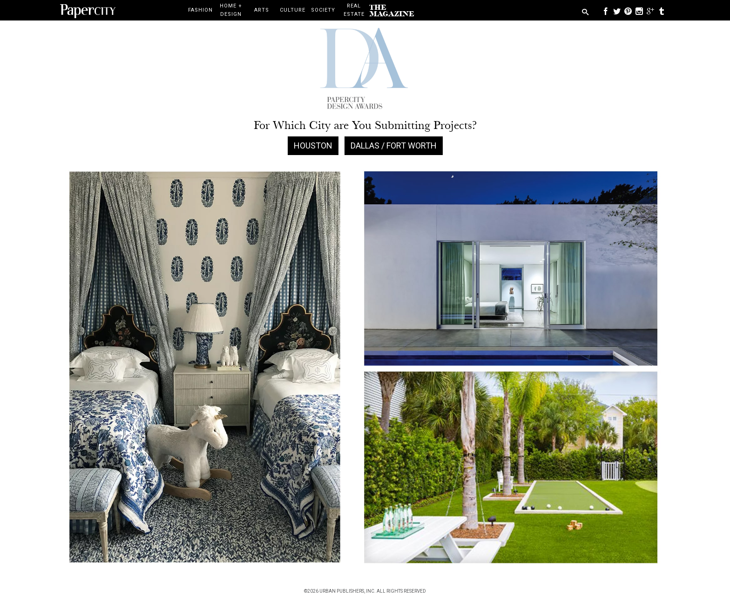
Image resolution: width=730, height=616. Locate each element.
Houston (313, 145)
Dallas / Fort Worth (394, 145)
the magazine (391, 10)
